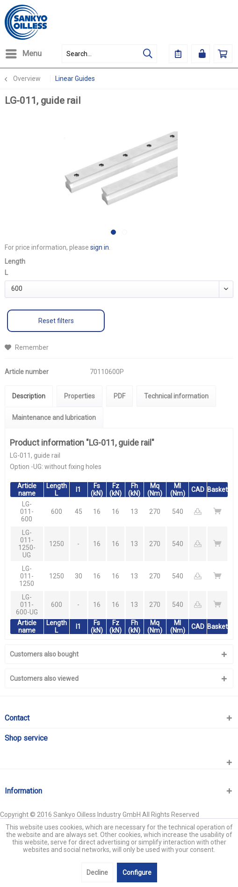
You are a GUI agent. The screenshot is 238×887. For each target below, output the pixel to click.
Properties (79, 396)
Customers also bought (44, 654)
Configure (137, 872)
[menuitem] (23, 53)
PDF (119, 396)
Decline (97, 872)
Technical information (176, 396)
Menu (24, 52)
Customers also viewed (44, 678)
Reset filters (56, 321)
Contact (17, 718)
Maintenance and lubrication (54, 417)
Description (28, 396)
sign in (99, 247)
